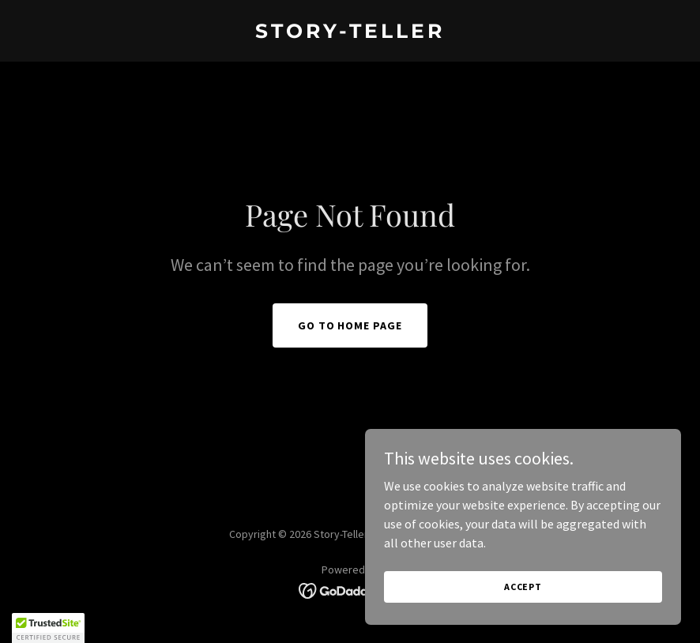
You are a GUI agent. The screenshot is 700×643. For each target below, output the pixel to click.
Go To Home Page (350, 325)
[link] (350, 33)
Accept (523, 619)
